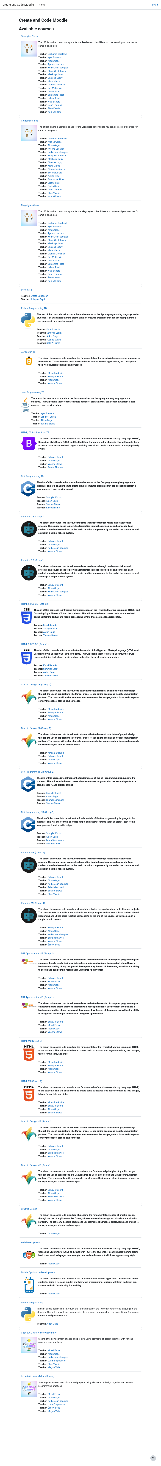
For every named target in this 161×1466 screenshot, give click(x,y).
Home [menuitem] (42, 4)
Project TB (26, 296)
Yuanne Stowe (54, 347)
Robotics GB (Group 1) (32, 572)
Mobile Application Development (38, 1301)
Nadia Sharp (54, 103)
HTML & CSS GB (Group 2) (35, 616)
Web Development (30, 1267)
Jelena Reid (54, 100)
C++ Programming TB (32, 486)
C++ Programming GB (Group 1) (37, 829)
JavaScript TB (28, 359)
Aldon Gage (54, 61)
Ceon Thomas (55, 107)
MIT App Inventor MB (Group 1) (37, 1017)
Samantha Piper (56, 96)
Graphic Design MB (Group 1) (36, 1189)
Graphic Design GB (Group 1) (36, 743)
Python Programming (32, 1332)
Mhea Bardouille (56, 381)
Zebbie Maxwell (56, 905)
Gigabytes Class (29, 123)
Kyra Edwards (55, 58)
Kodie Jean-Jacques (58, 68)
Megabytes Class (30, 209)
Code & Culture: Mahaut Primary (38, 1407)
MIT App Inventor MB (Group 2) (37, 973)
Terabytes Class (29, 36)
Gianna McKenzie (57, 86)
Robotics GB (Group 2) (32, 527)
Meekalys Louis (56, 75)
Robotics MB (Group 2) (33, 870)
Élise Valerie (54, 110)
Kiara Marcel (54, 82)
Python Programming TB (34, 315)
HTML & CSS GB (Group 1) (35, 657)
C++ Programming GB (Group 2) (37, 787)
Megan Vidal (54, 1398)
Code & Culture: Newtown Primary (38, 1362)
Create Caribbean (40, 302)
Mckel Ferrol (54, 1002)
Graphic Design (29, 1233)
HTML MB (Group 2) (31, 1062)
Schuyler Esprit (38, 306)
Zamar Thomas (56, 477)
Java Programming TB (32, 400)
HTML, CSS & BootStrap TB (35, 441)
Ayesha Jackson (56, 65)
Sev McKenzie (55, 89)
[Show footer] (153, 1458)
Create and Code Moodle (18, 4)
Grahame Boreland (57, 54)
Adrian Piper (54, 93)
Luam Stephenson (55, 816)
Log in (155, 4)
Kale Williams (55, 114)
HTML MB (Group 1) (31, 1103)
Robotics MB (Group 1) (33, 921)
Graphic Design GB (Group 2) (36, 698)
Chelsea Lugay (55, 79)
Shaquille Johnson (57, 72)
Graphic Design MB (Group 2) (36, 1144)
